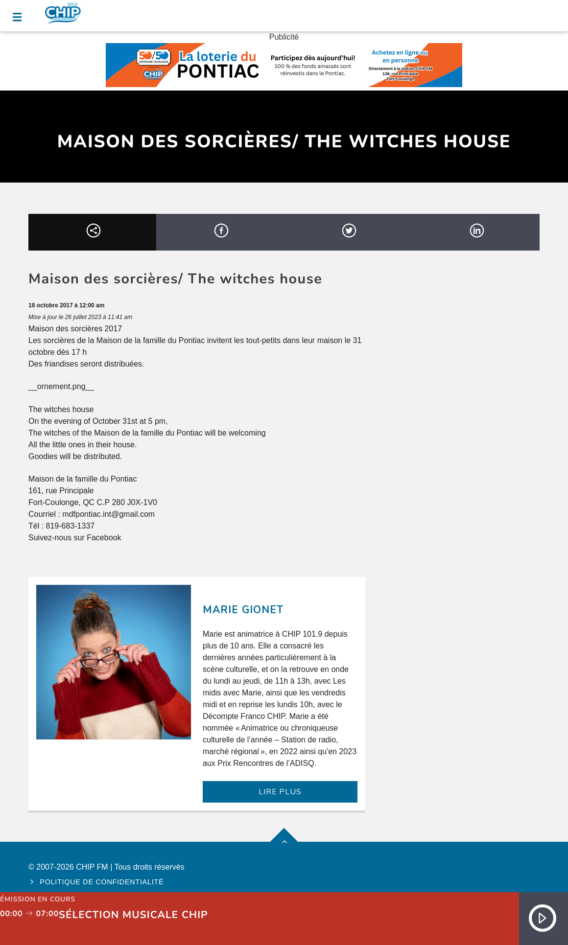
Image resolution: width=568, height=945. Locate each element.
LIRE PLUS (280, 791)
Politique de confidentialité (102, 882)
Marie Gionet (243, 610)
